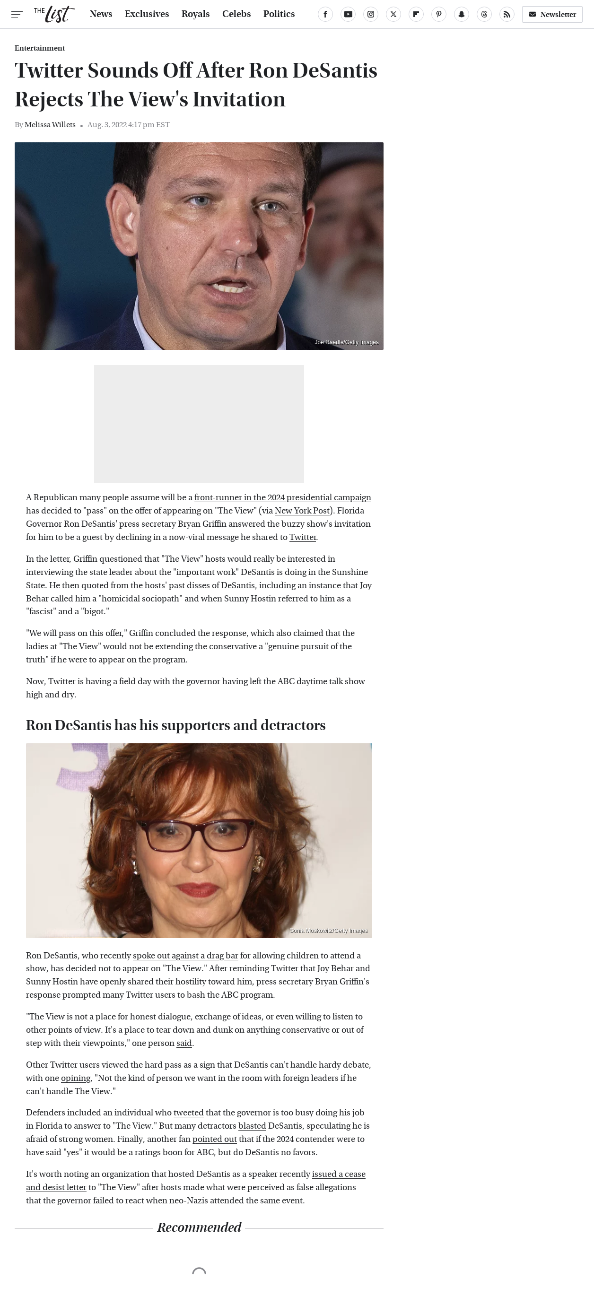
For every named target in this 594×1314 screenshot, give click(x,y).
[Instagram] (370, 14)
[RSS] (507, 14)
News (101, 14)
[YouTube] (348, 14)
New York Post (302, 511)
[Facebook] (325, 14)
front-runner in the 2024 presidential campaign (282, 498)
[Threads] (484, 14)
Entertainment (40, 48)
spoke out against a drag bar (185, 956)
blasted (252, 1126)
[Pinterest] (438, 14)
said (184, 1043)
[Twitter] (393, 14)
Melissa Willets (50, 124)
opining (75, 1078)
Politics (279, 14)
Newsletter (552, 14)
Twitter (302, 537)
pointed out (214, 1139)
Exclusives (147, 14)
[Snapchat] (461, 14)
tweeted (189, 1113)
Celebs (236, 14)
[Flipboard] (416, 14)
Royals (196, 14)
